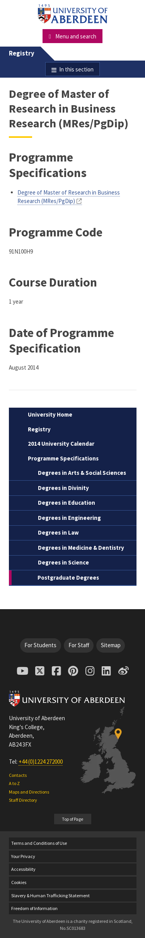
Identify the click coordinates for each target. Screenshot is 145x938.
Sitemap (111, 645)
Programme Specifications (63, 458)
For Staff (78, 645)
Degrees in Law (58, 532)
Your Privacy (23, 856)
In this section (76, 69)
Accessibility (23, 869)
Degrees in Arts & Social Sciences (82, 472)
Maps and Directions (29, 792)
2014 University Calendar (61, 443)
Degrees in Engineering (69, 517)
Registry (21, 53)
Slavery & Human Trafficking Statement (50, 895)
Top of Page (72, 819)
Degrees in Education (66, 502)
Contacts (18, 775)
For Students (40, 645)
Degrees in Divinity (63, 488)
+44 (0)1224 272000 (41, 761)
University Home (50, 414)
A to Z (14, 783)
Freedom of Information (34, 908)
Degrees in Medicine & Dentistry (81, 547)
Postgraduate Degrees (68, 577)
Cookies (18, 882)
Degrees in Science (63, 562)
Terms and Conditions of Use (39, 843)
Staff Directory (23, 800)
